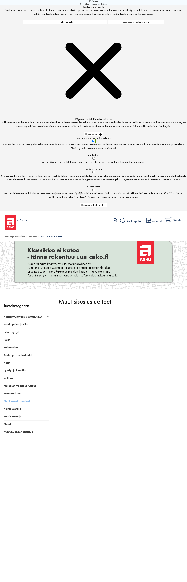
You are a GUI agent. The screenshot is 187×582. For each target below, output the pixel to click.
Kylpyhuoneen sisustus (18, 432)
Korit (7, 363)
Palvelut (80, 229)
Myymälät (61, 229)
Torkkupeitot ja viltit (16, 324)
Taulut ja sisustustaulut (18, 355)
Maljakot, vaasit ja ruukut (20, 386)
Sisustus (33, 236)
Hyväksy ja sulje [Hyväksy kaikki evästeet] (65, 22)
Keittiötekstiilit (12, 409)
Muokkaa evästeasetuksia (135, 22)
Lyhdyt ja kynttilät (15, 370)
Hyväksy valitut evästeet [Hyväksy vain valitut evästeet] (93, 205)
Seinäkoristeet (12, 393)
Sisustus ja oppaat (102, 229)
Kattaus (8, 378)
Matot (7, 424)
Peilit (7, 340)
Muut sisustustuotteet (51, 236)
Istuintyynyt (11, 332)
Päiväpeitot (11, 347)
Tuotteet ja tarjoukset (34, 229)
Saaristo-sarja (12, 416)
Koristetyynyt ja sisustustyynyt (23, 317)
